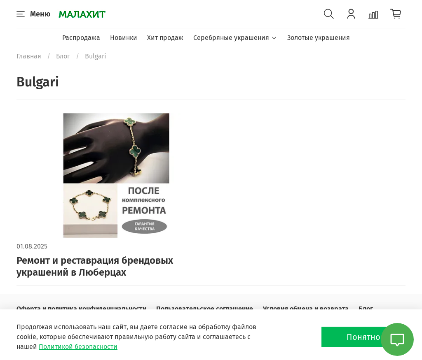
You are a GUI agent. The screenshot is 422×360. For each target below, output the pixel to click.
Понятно (363, 337)
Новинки (123, 38)
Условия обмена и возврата (306, 309)
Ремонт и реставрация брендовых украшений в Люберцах (94, 266)
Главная (28, 56)
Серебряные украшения (235, 38)
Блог (63, 56)
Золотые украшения (318, 38)
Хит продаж (165, 38)
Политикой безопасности (78, 347)
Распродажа (81, 38)
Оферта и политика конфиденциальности (81, 309)
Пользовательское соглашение (204, 309)
